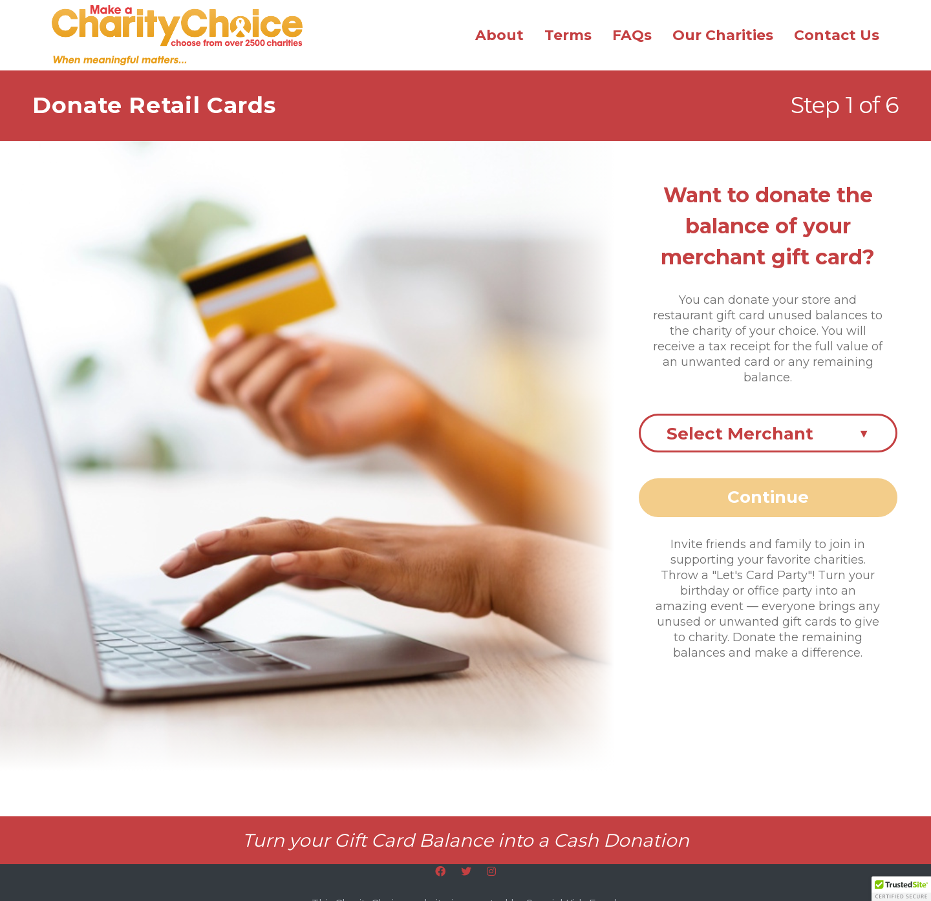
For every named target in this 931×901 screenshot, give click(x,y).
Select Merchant (768, 434)
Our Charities (722, 35)
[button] (901, 888)
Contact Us (836, 35)
